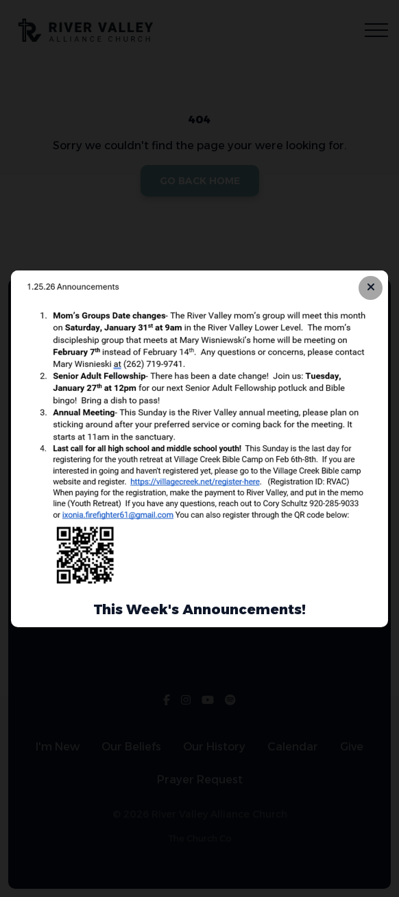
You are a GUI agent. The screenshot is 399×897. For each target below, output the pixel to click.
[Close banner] (371, 288)
